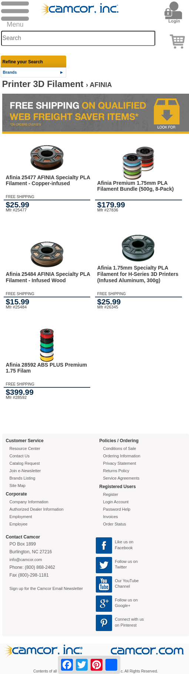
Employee (19, 524)
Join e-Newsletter (25, 470)
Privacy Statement (119, 463)
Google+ (123, 605)
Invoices (110, 516)
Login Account (116, 502)
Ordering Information (122, 456)
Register (110, 494)
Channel (122, 586)
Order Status (114, 524)
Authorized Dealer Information (37, 509)
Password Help (117, 509)
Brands (10, 72)
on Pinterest (126, 625)
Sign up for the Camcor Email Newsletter (46, 588)
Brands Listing (23, 478)
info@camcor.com (26, 559)
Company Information (29, 502)
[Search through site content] (78, 38)
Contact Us (20, 456)
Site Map (18, 485)
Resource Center (25, 448)
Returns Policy (116, 470)
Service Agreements (121, 478)
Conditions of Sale (119, 448)
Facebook (124, 547)
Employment (21, 516)
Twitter (121, 567)
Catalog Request (25, 463)
